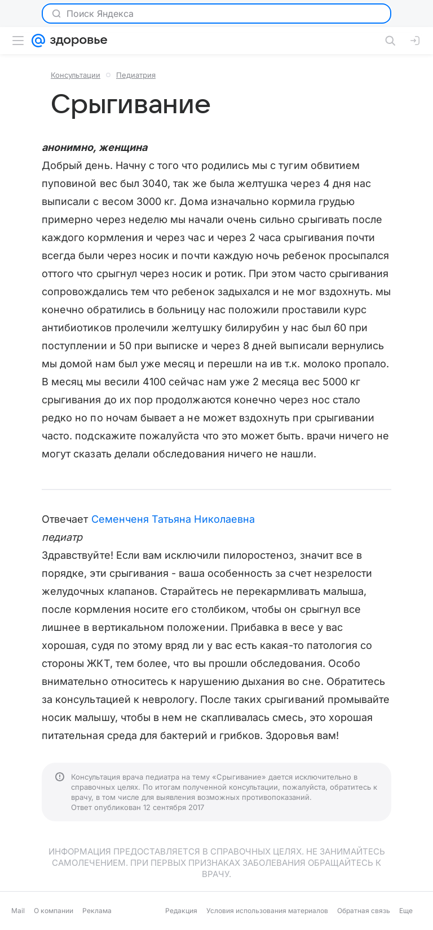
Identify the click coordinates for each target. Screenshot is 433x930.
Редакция (181, 910)
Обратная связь (363, 910)
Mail (18, 910)
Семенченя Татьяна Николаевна (173, 519)
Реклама (97, 910)
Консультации (75, 74)
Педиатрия (136, 74)
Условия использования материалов (267, 910)
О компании (53, 910)
